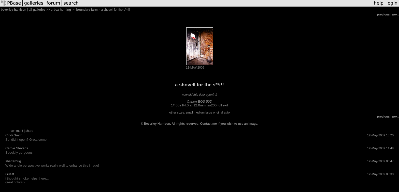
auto (227, 112)
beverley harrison (13, 9)
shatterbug (13, 161)
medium (199, 112)
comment (16, 131)
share (29, 131)
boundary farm (87, 9)
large (208, 112)
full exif (223, 105)
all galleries (37, 9)
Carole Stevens (16, 148)
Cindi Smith (13, 135)
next (395, 14)
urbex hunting (61, 9)
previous (383, 14)
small (189, 112)
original (218, 112)
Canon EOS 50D (199, 101)
